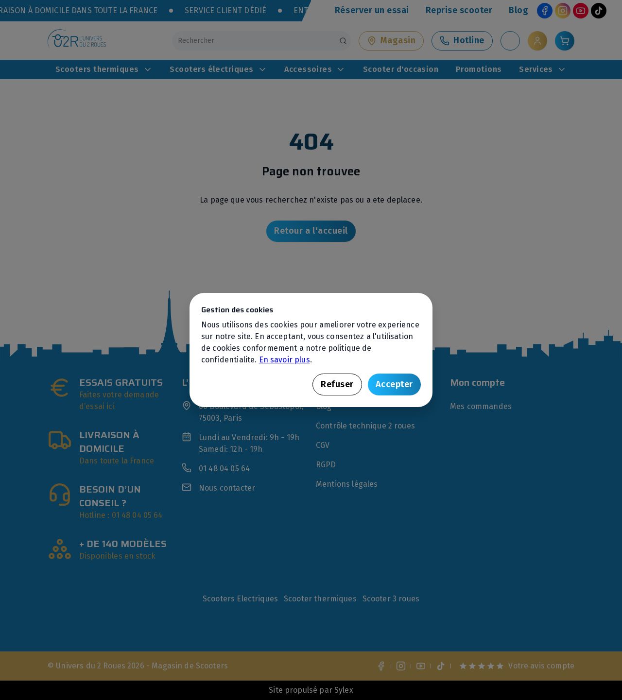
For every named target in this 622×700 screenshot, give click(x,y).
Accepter (394, 384)
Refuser (337, 384)
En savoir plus (284, 359)
